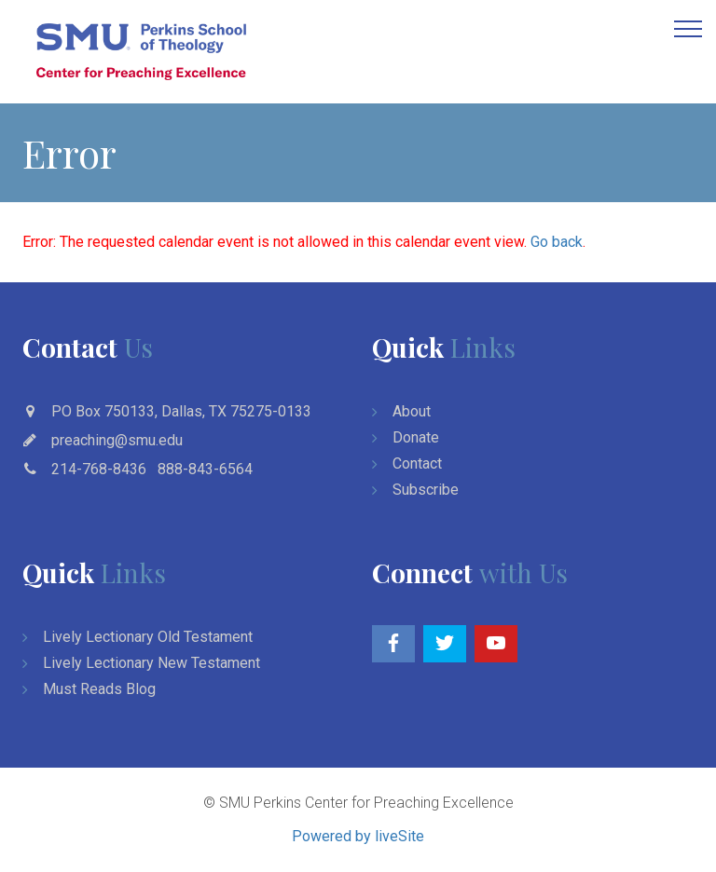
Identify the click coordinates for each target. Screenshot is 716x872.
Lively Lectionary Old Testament (148, 637)
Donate (415, 437)
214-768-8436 (98, 469)
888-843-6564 (205, 469)
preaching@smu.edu (117, 440)
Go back (556, 242)
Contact (417, 463)
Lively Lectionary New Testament (151, 663)
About (411, 411)
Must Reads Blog (99, 689)
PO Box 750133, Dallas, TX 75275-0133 (181, 411)
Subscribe (425, 489)
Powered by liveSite (358, 836)
